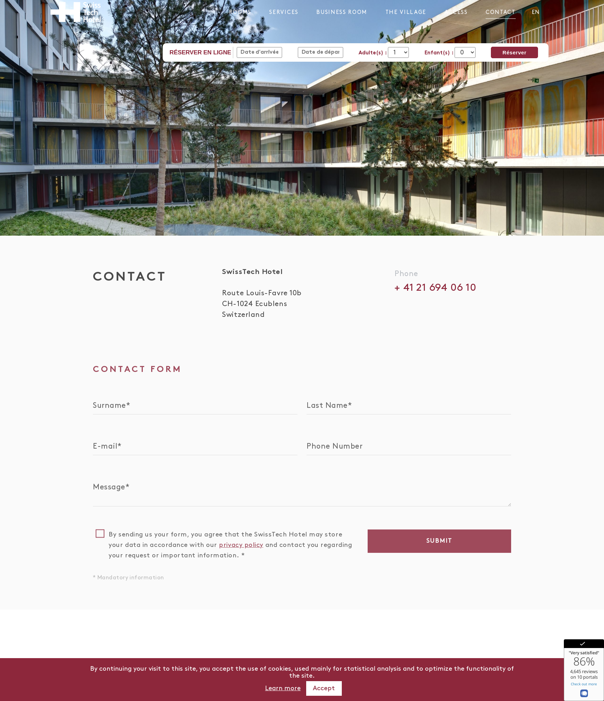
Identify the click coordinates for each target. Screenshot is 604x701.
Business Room (341, 12)
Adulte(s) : (373, 53)
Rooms (240, 12)
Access (456, 12)
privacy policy (241, 546)
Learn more (283, 688)
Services (283, 12)
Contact (501, 12)
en (535, 12)
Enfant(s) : (440, 53)
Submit (439, 542)
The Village (405, 12)
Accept (324, 688)
